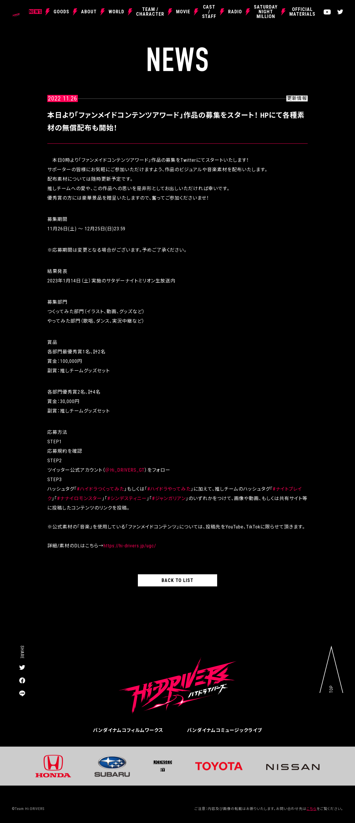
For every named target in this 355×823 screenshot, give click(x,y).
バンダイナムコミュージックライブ (224, 730)
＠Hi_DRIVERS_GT (125, 470)
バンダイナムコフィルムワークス (128, 730)
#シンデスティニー (127, 498)
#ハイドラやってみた (169, 489)
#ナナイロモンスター (79, 498)
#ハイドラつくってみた (100, 489)
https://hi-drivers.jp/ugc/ (130, 546)
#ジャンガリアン (169, 498)
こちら (311, 809)
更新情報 (297, 98)
